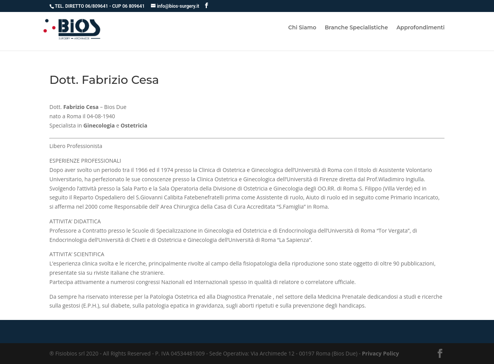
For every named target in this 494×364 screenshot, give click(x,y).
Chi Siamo (302, 28)
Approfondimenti (420, 28)
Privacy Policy (380, 353)
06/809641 (97, 6)
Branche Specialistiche (356, 28)
